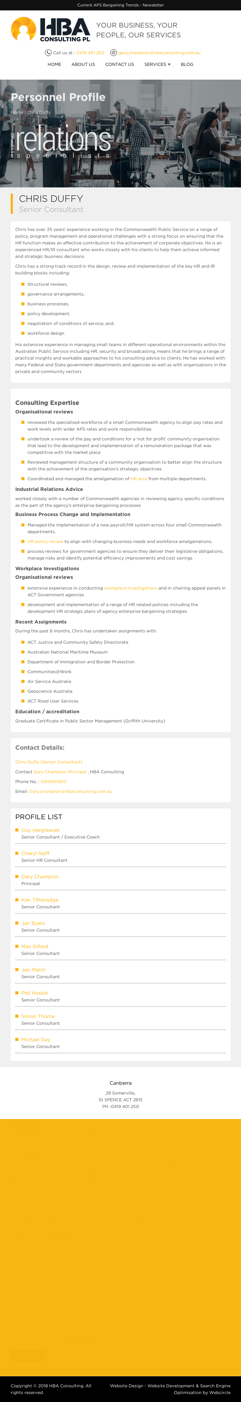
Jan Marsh (33, 969)
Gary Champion (40, 876)
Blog (187, 64)
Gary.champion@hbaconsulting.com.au (70, 791)
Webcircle (220, 1392)
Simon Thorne (38, 1016)
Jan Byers (33, 923)
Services (155, 64)
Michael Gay (35, 1039)
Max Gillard (34, 946)
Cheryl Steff (35, 853)
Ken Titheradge (39, 899)
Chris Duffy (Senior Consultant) (48, 761)
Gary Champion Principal (60, 771)
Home (54, 64)
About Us (83, 64)
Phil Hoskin (34, 992)
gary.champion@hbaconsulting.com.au (160, 52)
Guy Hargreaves (40, 830)
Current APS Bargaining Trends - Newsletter (120, 5)
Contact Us (119, 64)
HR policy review (45, 541)
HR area (138, 478)
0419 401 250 (90, 52)
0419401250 (53, 781)
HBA (54, 1386)
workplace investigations (130, 587)
